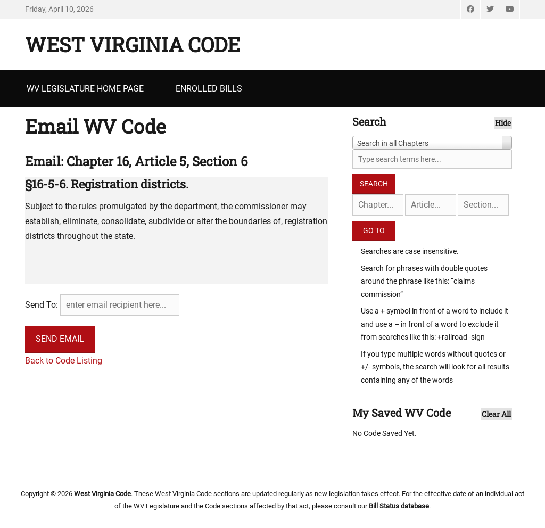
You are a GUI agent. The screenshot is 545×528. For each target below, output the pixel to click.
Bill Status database (399, 506)
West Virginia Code (132, 44)
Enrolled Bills (209, 89)
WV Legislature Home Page (85, 89)
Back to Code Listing (63, 361)
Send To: (41, 305)
